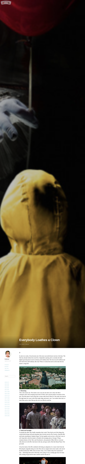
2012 (7, 408)
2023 (7, 387)
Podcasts (7, 364)
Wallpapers (7, 370)
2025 (7, 384)
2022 (7, 389)
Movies (27, 344)
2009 (7, 413)
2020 (7, 393)
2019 (7, 395)
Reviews (6, 366)
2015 (7, 402)
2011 (7, 410)
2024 (7, 385)
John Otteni (21, 344)
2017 (7, 398)
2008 (7, 415)
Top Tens (7, 368)
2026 (7, 382)
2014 (7, 404)
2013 (7, 406)
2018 (7, 397)
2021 (7, 391)
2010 (7, 412)
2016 (7, 400)
